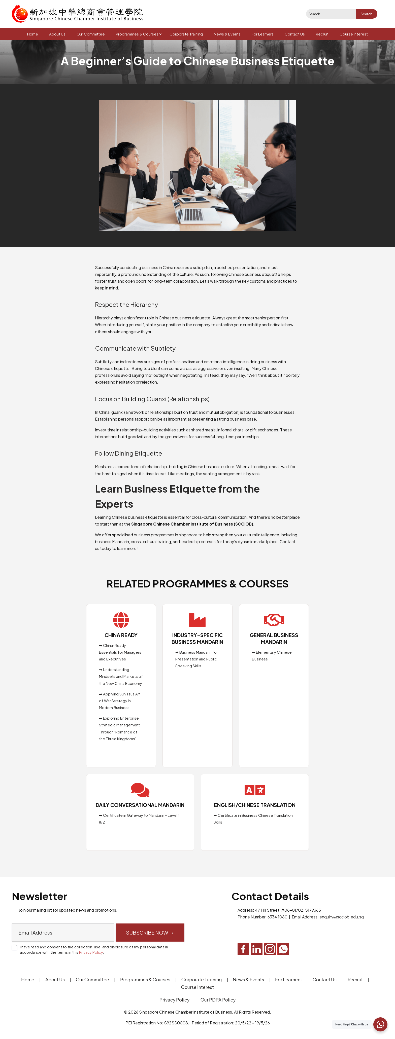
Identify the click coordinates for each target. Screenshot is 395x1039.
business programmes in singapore (166, 534)
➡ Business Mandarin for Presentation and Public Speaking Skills (196, 659)
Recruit (322, 33)
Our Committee (91, 33)
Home (32, 33)
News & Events (227, 33)
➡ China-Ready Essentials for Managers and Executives (120, 652)
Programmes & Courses (137, 33)
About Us (57, 33)
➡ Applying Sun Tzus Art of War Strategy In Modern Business (120, 700)
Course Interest (354, 33)
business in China (157, 267)
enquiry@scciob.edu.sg (341, 916)
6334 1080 (277, 916)
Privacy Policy (91, 952)
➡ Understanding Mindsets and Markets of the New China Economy (121, 676)
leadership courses (198, 541)
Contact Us (295, 33)
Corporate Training (186, 33)
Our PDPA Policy (218, 1000)
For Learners (263, 33)
